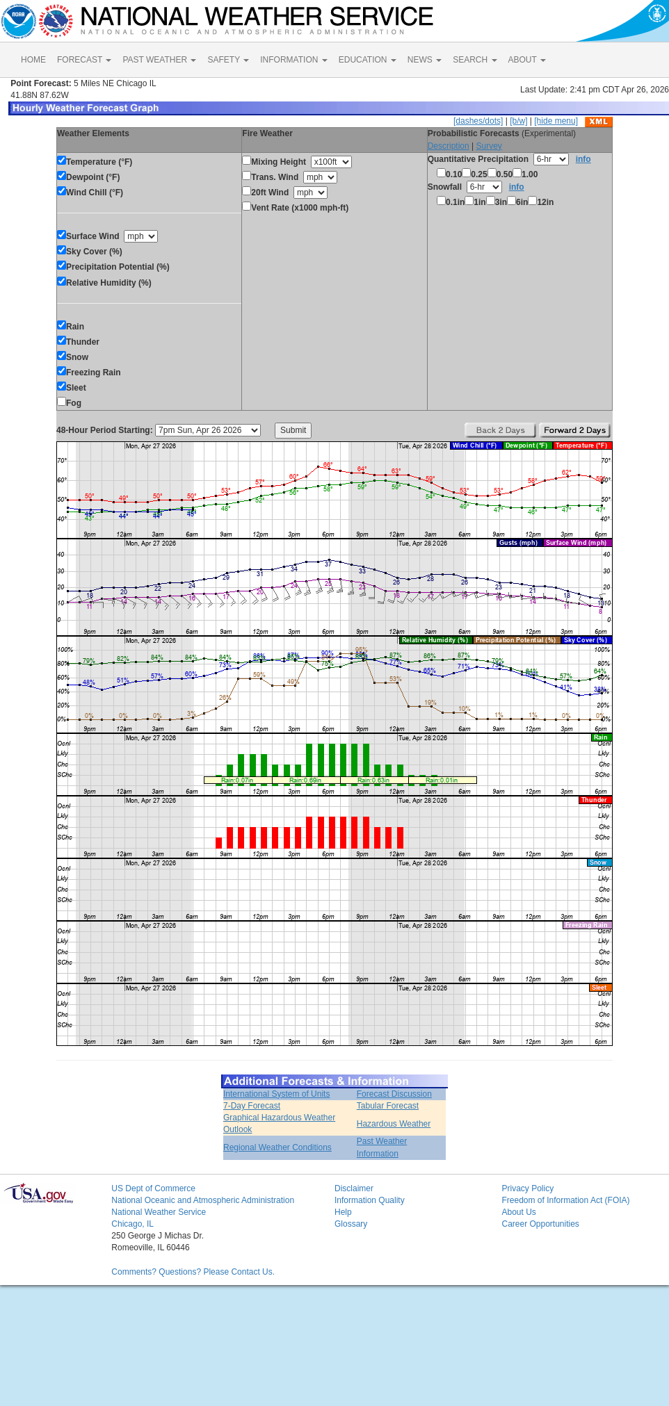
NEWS (425, 60)
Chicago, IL (132, 1224)
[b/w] (518, 121)
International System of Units (276, 1094)
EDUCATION (367, 60)
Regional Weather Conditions (277, 1147)
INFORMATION (293, 60)
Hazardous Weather (394, 1124)
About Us (518, 1212)
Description (448, 146)
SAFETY (228, 60)
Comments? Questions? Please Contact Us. (193, 1272)
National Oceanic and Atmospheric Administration (202, 1200)
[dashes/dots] (478, 121)
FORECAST (84, 60)
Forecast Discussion (394, 1094)
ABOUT (527, 60)
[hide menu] (556, 121)
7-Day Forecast (251, 1106)
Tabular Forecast (388, 1106)
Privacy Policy (527, 1188)
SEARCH (475, 60)
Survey (488, 146)
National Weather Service (158, 1212)
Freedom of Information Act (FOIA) (565, 1200)
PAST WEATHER (159, 60)
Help (343, 1212)
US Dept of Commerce (153, 1188)
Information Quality (369, 1200)
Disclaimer (353, 1188)
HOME (33, 60)
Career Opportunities (540, 1224)
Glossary (350, 1224)
